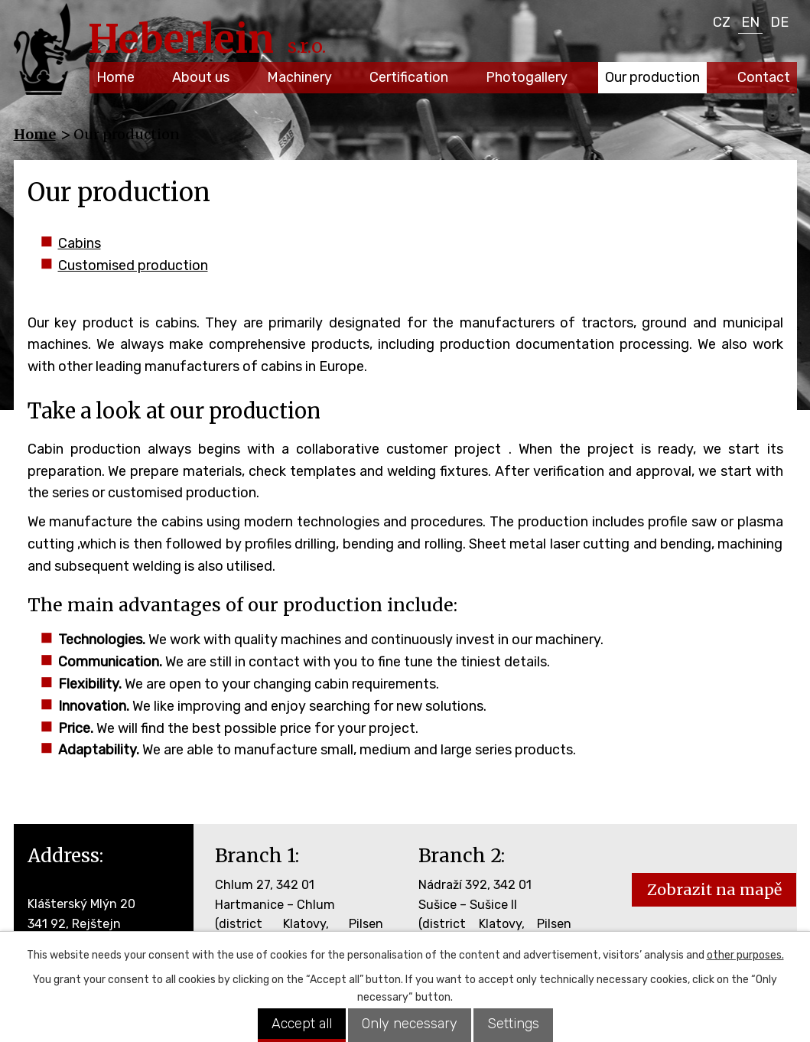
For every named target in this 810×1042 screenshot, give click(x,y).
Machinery (299, 77)
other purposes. (745, 955)
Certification (408, 77)
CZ (721, 22)
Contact (763, 77)
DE (779, 22)
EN (750, 22)
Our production (652, 77)
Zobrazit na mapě (714, 890)
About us (200, 77)
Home (115, 77)
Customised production (133, 265)
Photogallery (527, 77)
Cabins (79, 243)
